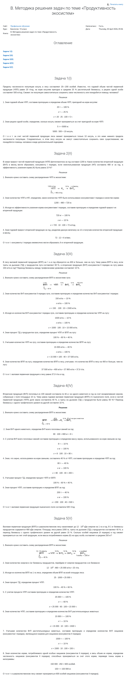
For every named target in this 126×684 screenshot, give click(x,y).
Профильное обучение (20, 26)
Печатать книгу (115, 4)
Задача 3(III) (8, 59)
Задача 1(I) (7, 51)
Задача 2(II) (8, 55)
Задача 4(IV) (8, 63)
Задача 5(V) (8, 67)
